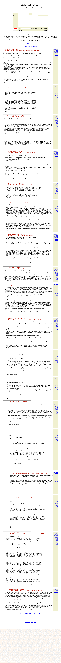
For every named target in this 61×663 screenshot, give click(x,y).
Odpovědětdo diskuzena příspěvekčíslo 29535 (56, 329)
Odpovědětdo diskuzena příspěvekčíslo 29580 (56, 441)
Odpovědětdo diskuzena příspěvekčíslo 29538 (56, 362)
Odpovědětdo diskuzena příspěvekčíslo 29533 (56, 624)
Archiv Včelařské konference (30, 48)
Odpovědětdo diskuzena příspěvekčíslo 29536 (56, 212)
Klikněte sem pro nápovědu (30, 655)
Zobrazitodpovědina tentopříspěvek (56, 58)
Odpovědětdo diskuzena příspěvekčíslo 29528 (56, 124)
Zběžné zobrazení (30, 46)
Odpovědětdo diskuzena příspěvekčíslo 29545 (56, 389)
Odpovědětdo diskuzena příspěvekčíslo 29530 (56, 160)
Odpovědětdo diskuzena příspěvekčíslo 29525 (56, 53)
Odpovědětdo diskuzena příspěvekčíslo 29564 (56, 412)
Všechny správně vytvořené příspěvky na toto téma (31, 646)
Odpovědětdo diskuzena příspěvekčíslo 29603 (56, 514)
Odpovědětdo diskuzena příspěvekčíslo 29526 (56, 90)
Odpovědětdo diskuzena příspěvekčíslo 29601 (56, 490)
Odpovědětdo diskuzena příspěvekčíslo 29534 (56, 192)
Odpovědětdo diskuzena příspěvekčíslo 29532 (56, 295)
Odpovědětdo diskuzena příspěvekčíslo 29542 (56, 245)
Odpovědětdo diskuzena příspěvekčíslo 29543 (56, 557)
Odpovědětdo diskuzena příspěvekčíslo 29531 (56, 278)
